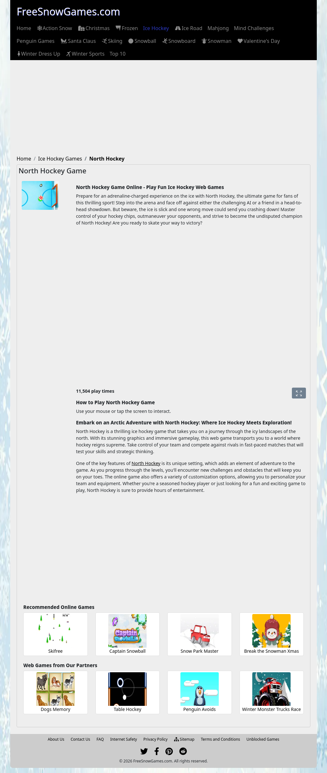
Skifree (55, 651)
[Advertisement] (163, 108)
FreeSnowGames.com (68, 11)
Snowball (141, 40)
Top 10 (117, 53)
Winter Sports (84, 53)
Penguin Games (36, 40)
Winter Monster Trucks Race (271, 709)
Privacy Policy (155, 739)
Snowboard (178, 40)
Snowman (216, 40)
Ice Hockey (156, 28)
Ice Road (188, 28)
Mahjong (218, 28)
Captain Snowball (128, 651)
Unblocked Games (263, 739)
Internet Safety (123, 739)
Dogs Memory (55, 709)
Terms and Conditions (220, 739)
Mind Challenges (254, 28)
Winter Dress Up (38, 53)
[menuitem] (24, 28)
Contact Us (80, 739)
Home (24, 28)
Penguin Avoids (199, 709)
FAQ (100, 739)
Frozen (126, 28)
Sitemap (184, 739)
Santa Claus (78, 40)
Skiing (111, 40)
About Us (56, 739)
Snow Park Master (199, 651)
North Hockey (146, 463)
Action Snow (54, 28)
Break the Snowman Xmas (271, 651)
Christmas (93, 28)
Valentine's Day (258, 40)
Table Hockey (127, 709)
